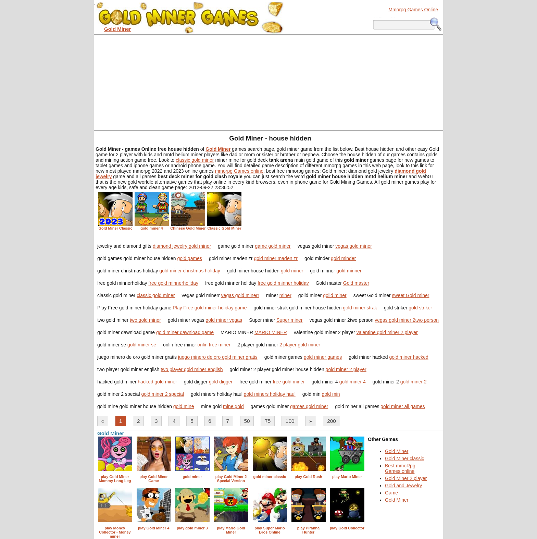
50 (247, 421)
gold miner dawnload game (185, 332)
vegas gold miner (353, 246)
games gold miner (309, 406)
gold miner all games (402, 406)
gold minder (343, 258)
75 (268, 421)
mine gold (233, 406)
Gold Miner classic (404, 458)
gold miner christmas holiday (189, 270)
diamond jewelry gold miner (182, 246)
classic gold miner (195, 160)
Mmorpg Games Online (413, 9)
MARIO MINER (270, 332)
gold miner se (141, 344)
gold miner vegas (224, 320)
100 (290, 421)
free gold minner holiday (283, 283)
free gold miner (288, 381)
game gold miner (272, 246)
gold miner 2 (413, 381)
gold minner (348, 270)
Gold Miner (396, 451)
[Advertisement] (268, 82)
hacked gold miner (157, 381)
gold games (189, 258)
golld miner (334, 295)
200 (331, 421)
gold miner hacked (408, 357)
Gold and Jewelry (403, 485)
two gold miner (145, 320)
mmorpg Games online (239, 171)
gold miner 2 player (346, 369)
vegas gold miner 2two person (407, 320)
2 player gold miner (299, 344)
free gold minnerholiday (173, 283)
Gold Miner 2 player (406, 478)
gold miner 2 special (162, 394)
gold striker (420, 307)
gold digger (221, 381)
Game (391, 492)
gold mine (183, 406)
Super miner (289, 320)
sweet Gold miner (410, 295)
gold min (331, 394)
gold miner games (323, 357)
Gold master (356, 283)
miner (285, 295)
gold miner (292, 270)
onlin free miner (213, 344)
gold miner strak (360, 307)
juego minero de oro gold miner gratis (218, 357)
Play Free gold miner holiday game (210, 307)
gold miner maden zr (276, 258)
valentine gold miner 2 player (387, 332)
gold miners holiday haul (270, 394)
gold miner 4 (352, 381)
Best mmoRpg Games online (400, 468)
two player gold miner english (192, 369)
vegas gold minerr (240, 295)
